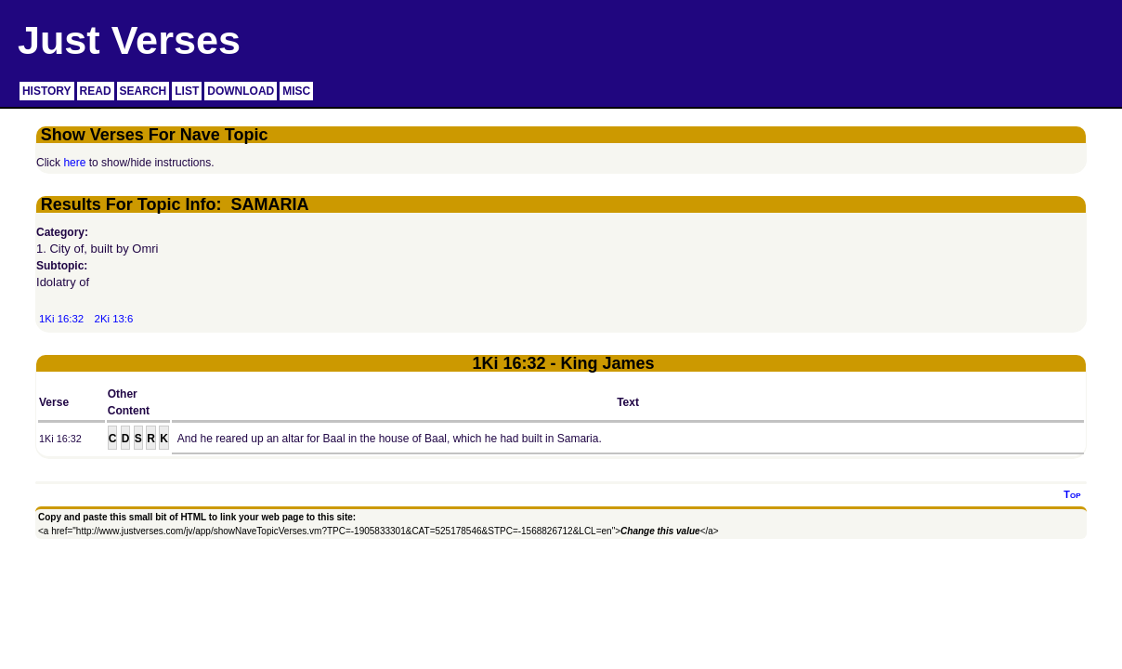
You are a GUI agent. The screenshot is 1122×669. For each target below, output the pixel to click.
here (74, 162)
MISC (296, 91)
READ (95, 91)
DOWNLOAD (240, 91)
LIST (187, 91)
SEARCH (143, 91)
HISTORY (47, 91)
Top (1071, 494)
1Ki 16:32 (61, 318)
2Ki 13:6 (114, 318)
